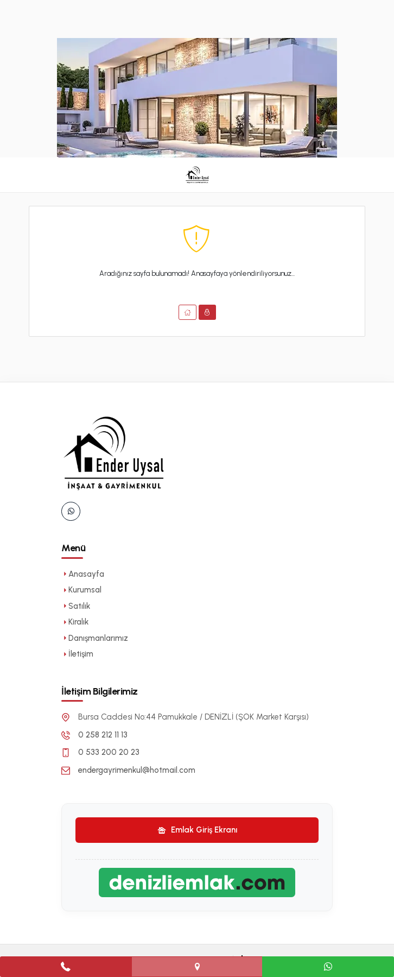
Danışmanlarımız (94, 638)
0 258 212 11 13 (103, 735)
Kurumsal (81, 590)
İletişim (77, 654)
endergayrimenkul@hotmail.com (136, 770)
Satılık (75, 606)
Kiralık (74, 622)
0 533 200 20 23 (108, 752)
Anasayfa (82, 574)
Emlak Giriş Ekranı (197, 830)
